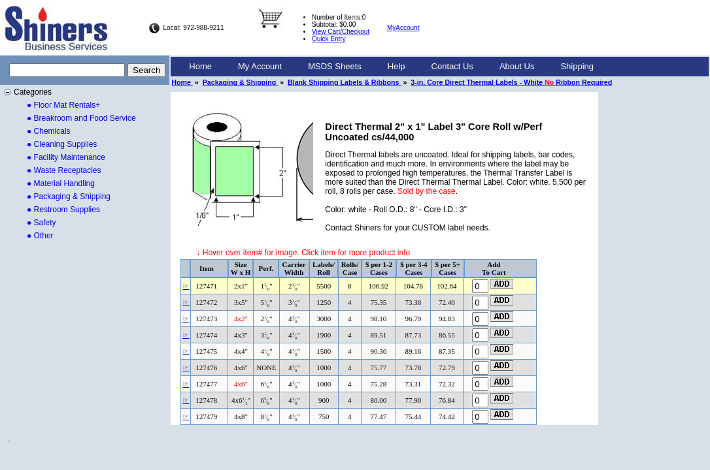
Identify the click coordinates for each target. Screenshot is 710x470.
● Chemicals (49, 131)
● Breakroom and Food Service (81, 118)
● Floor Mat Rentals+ (63, 105)
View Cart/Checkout (340, 31)
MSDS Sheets (335, 66)
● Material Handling (61, 183)
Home (200, 66)
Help (396, 66)
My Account (260, 66)
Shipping (577, 66)
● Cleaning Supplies (62, 144)
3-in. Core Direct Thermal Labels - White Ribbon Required (511, 82)
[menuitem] (200, 66)
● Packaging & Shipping (68, 196)
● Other (40, 235)
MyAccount (403, 27)
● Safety (41, 222)
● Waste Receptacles (64, 170)
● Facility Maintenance (66, 157)
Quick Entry (329, 38)
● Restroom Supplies (63, 209)
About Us (516, 66)
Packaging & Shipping (240, 82)
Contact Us (452, 66)
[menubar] (391, 66)
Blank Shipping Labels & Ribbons (344, 82)
